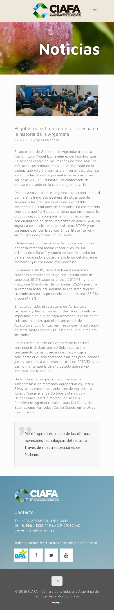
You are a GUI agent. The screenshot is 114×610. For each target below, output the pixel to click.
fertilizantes (49, 543)
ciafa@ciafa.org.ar (41, 530)
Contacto (89, 543)
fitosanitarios (70, 543)
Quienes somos (26, 543)
